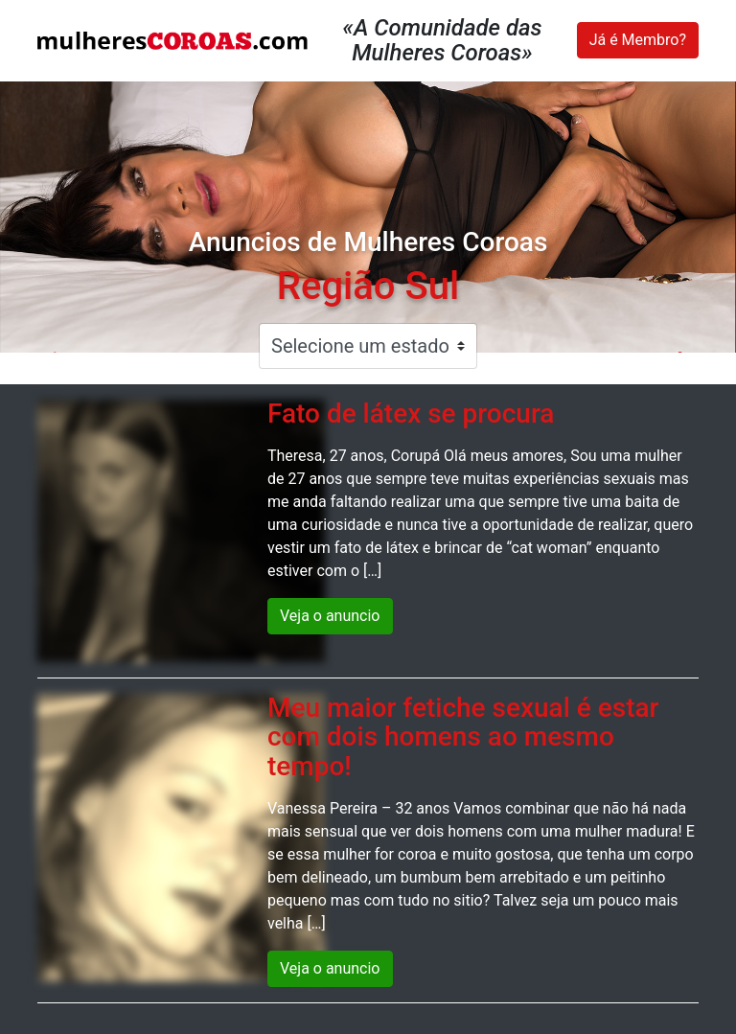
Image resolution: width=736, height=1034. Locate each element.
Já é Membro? (637, 40)
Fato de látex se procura (410, 413)
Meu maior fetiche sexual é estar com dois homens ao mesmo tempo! (462, 737)
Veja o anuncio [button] (330, 616)
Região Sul (368, 286)
